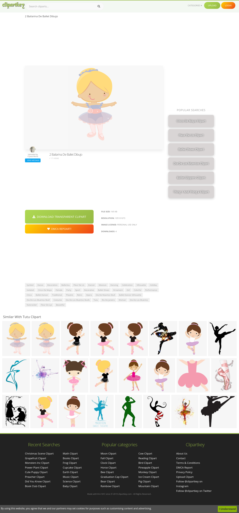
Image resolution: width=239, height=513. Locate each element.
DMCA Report (184, 467)
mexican (103, 285)
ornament (118, 290)
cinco (29, 295)
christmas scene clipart (39, 453)
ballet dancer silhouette (130, 295)
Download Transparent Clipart (59, 217)
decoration (52, 285)
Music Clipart (70, 477)
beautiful (60, 304)
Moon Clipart (108, 453)
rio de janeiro (108, 300)
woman (122, 300)
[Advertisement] (94, 42)
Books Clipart (71, 458)
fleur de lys (46, 304)
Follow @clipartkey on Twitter (194, 491)
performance (151, 290)
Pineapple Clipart (148, 467)
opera (89, 295)
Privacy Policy (184, 472)
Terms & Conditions (188, 463)
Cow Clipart (145, 453)
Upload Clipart (185, 477)
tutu (96, 300)
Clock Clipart (108, 463)
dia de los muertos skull (38, 300)
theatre (69, 295)
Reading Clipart (147, 458)
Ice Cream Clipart (148, 477)
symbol (30, 285)
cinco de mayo (45, 290)
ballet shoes (103, 290)
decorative (89, 290)
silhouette (141, 285)
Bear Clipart (108, 481)
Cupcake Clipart (72, 467)
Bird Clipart (145, 463)
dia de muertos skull (105, 295)
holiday (153, 285)
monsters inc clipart (37, 463)
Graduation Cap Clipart (114, 477)
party (68, 290)
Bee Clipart (107, 472)
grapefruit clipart (35, 458)
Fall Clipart (107, 458)
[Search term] (65, 6)
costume (58, 300)
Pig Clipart (144, 481)
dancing (114, 285)
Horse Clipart (108, 467)
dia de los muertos (139, 300)
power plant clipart (36, 467)
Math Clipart (70, 453)
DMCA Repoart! (59, 229)
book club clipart (35, 486)
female (59, 290)
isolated (30, 290)
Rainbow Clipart (110, 486)
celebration (127, 285)
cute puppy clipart (36, 472)
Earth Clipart (70, 472)
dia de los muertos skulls (78, 300)
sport (77, 290)
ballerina (65, 285)
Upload (212, 5)
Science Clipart (71, 481)
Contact (180, 458)
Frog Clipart (70, 463)
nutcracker (32, 304)
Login (228, 5)
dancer (91, 285)
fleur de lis (78, 285)
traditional (57, 295)
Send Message (32, 160)
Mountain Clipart (148, 486)
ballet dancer (42, 295)
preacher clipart (35, 477)
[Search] (99, 6)
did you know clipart (37, 481)
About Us (181, 453)
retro (79, 295)
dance (40, 285)
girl (128, 290)
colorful (137, 290)
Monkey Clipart (147, 472)
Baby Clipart (70, 486)
